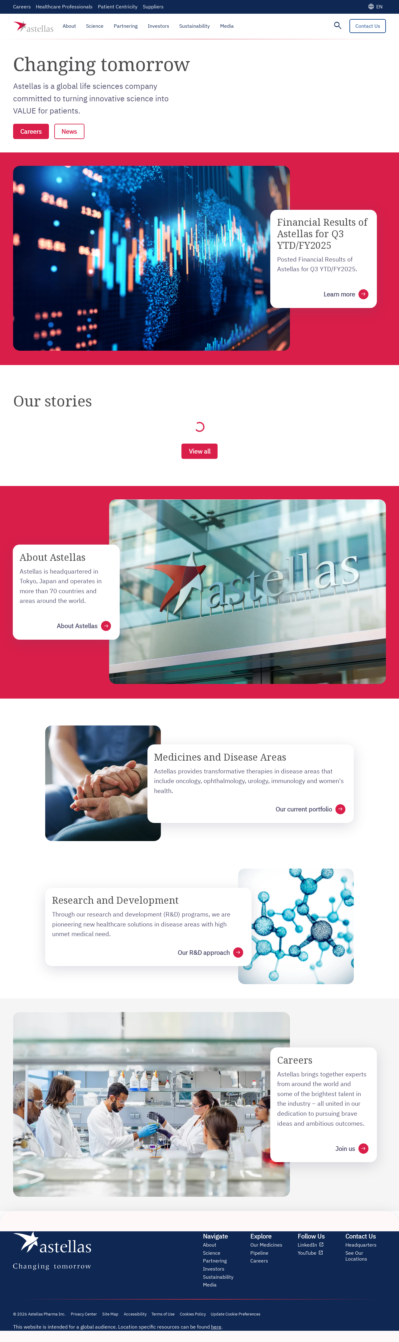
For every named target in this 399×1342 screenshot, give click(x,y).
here (216, 1328)
